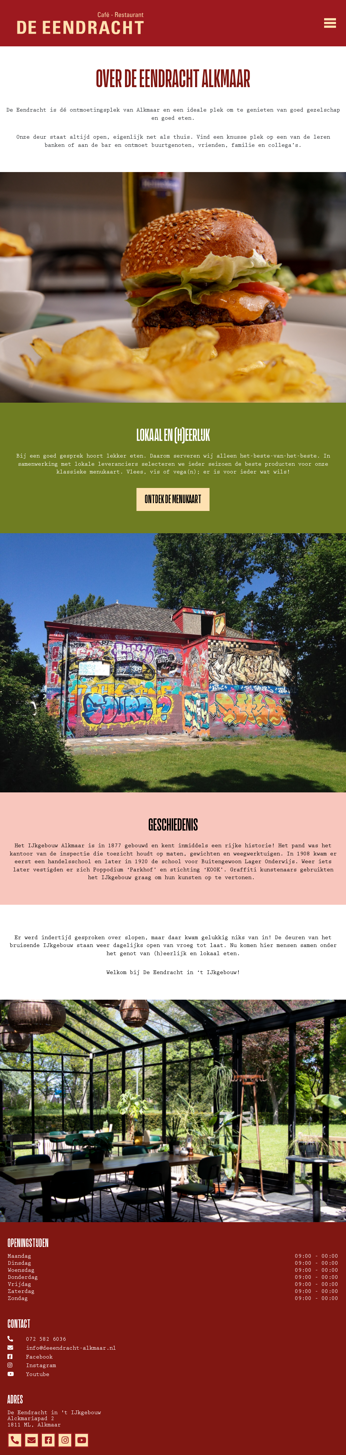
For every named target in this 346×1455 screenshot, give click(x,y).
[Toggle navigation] (330, 23)
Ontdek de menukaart (173, 499)
